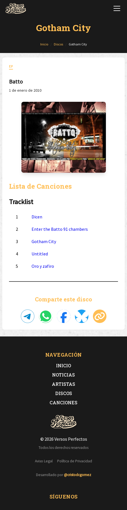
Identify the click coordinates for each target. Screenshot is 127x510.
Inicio (63, 365)
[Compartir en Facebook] (63, 316)
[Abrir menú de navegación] (116, 8)
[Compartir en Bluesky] (81, 316)
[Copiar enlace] (99, 316)
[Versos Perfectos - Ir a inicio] (16, 8)
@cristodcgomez (77, 474)
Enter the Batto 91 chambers (60, 229)
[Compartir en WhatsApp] (45, 316)
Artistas (63, 384)
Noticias (63, 375)
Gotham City (44, 241)
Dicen (37, 217)
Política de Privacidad (74, 461)
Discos (63, 393)
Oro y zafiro (43, 266)
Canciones (63, 402)
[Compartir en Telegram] (27, 316)
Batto (16, 81)
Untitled (40, 254)
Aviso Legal (44, 461)
